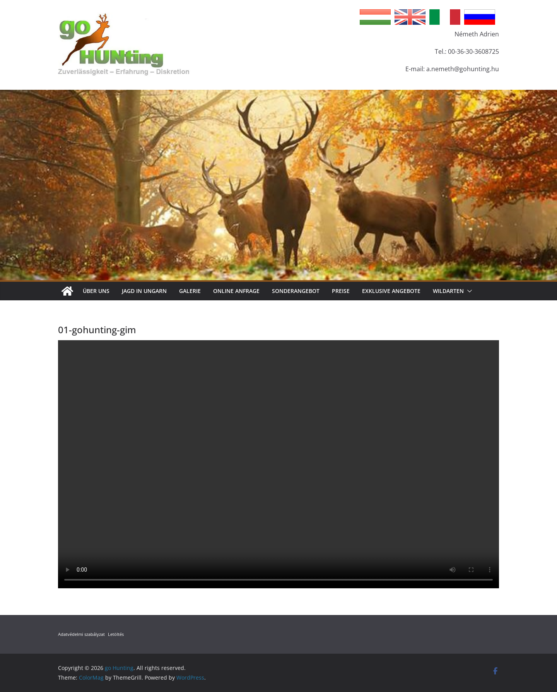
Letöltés (116, 634)
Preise (341, 291)
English (410, 17)
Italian (444, 17)
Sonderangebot (296, 291)
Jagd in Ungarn (144, 291)
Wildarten (448, 291)
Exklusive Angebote (391, 291)
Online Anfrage (236, 291)
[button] (468, 291)
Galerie (190, 291)
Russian (479, 17)
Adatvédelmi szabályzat (81, 634)
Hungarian (375, 17)
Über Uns (96, 291)
